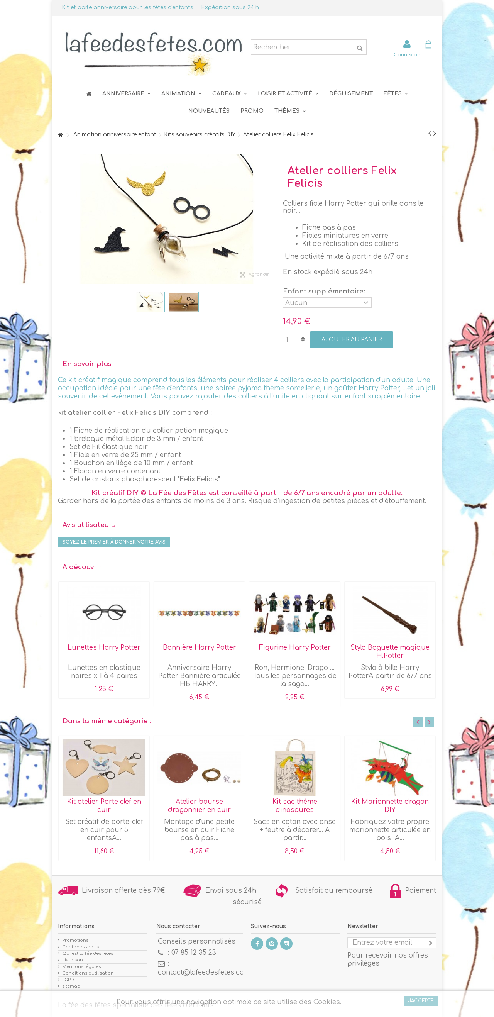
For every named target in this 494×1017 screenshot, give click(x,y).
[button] (395, 93)
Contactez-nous (80, 947)
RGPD (68, 980)
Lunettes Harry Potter (104, 647)
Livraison (72, 960)
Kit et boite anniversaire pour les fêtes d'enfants (127, 7)
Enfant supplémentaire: (325, 291)
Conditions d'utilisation (88, 973)
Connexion (407, 54)
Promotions (75, 940)
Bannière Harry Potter (199, 647)
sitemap (71, 986)
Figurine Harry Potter (295, 647)
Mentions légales (81, 967)
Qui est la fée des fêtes (87, 953)
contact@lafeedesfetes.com (204, 972)
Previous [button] (418, 722)
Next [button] (429, 722)
